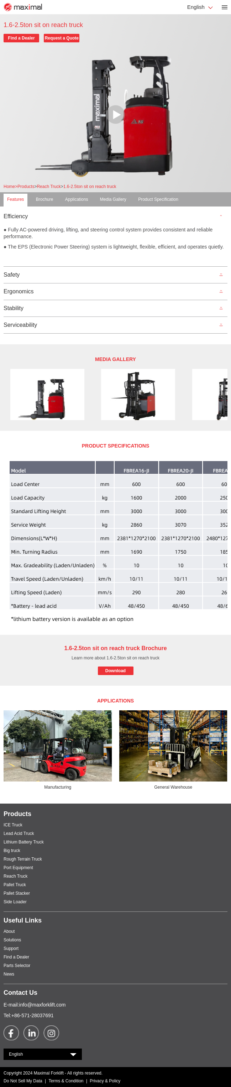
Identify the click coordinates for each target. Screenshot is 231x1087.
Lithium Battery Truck (24, 842)
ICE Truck (13, 824)
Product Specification (158, 199)
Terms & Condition (66, 1080)
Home (10, 186)
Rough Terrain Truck (23, 859)
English (196, 7)
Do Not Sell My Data (23, 1080)
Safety (12, 275)
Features (15, 199)
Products (25, 186)
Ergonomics (18, 291)
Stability (13, 308)
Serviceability (20, 325)
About (9, 931)
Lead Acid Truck (19, 833)
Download (115, 670)
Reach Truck (49, 186)
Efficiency (16, 216)
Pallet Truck (15, 884)
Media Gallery (113, 199)
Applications (76, 199)
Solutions (12, 939)
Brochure (44, 199)
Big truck (12, 850)
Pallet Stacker (17, 893)
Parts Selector (17, 965)
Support (11, 948)
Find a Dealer (21, 38)
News (9, 974)
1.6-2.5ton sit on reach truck (89, 186)
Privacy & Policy (105, 1080)
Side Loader (15, 901)
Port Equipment (18, 867)
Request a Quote (62, 38)
